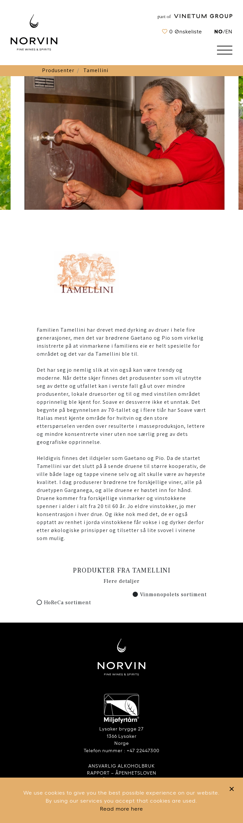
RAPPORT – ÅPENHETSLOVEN (121, 772)
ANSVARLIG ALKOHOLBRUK (121, 765)
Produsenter (58, 70)
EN (228, 31)
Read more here (121, 808)
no (218, 31)
